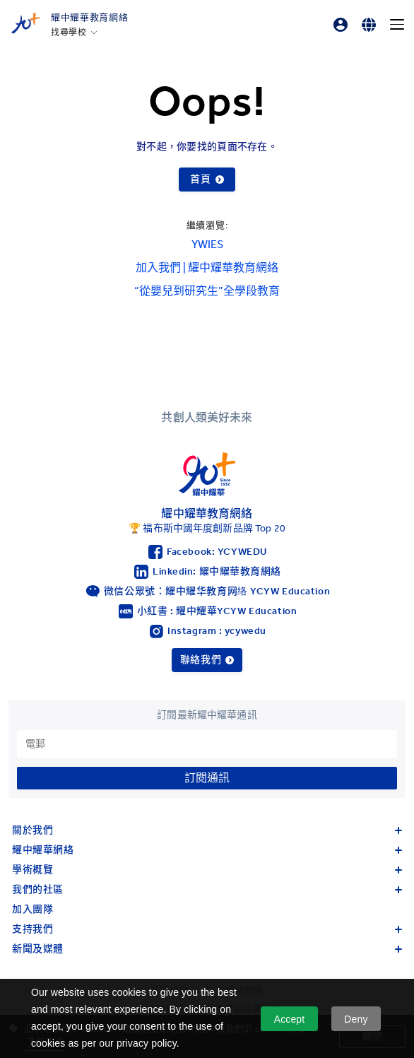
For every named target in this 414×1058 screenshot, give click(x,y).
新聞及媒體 (207, 949)
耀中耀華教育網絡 (89, 17)
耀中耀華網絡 (207, 850)
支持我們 (207, 929)
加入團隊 (32, 909)
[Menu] (397, 25)
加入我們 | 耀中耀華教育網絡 (207, 267)
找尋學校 (68, 32)
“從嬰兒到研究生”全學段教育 (207, 291)
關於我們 (207, 830)
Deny (355, 1019)
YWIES (207, 244)
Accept (289, 1019)
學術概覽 (207, 870)
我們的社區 (207, 889)
